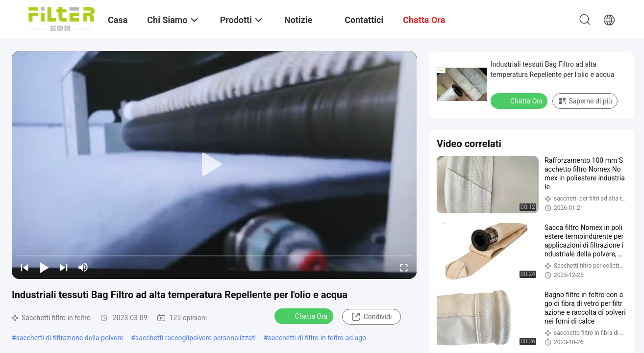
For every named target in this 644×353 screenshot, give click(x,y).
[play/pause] (44, 267)
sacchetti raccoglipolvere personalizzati (195, 338)
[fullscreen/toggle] (404, 267)
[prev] (24, 267)
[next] (64, 267)
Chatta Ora (304, 316)
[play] (214, 164)
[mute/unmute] (83, 267)
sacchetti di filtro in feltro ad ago (317, 338)
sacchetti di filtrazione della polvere (70, 338)
